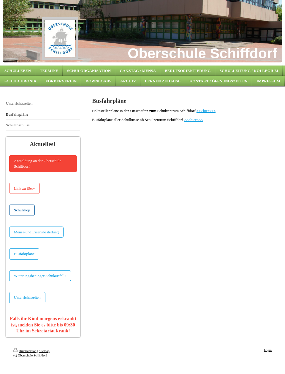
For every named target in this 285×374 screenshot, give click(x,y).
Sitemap (44, 351)
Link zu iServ (24, 188)
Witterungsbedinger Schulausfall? (40, 276)
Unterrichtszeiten (27, 297)
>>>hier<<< (206, 111)
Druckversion (25, 351)
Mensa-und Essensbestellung (36, 232)
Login (268, 350)
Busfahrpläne (24, 254)
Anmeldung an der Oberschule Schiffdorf (37, 163)
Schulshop (22, 210)
